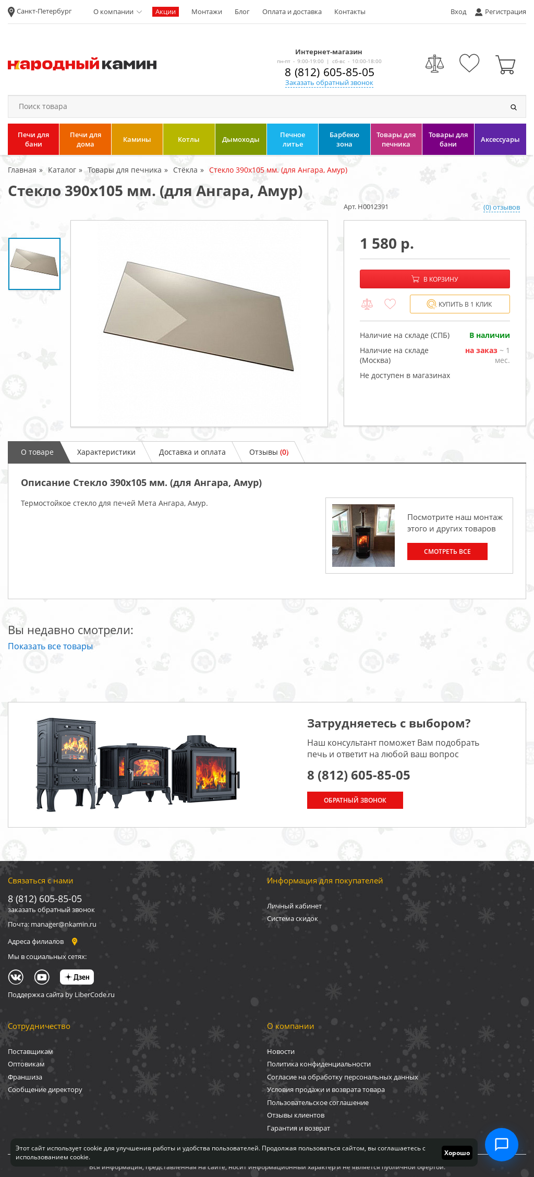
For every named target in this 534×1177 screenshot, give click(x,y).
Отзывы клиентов (295, 1115)
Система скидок (292, 918)
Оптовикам (26, 1064)
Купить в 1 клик (459, 304)
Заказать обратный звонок (329, 82)
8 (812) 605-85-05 (329, 72)
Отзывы (268, 452)
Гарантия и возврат (298, 1128)
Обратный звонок (355, 800)
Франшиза (25, 1077)
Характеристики (106, 452)
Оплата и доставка (292, 11)
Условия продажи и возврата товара (326, 1089)
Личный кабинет (294, 906)
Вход (458, 11)
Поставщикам (30, 1051)
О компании (113, 11)
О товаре (37, 452)
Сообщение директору (45, 1089)
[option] (199, 324)
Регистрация (505, 11)
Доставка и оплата (192, 452)
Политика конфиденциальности (319, 1064)
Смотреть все (447, 551)
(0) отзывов (501, 207)
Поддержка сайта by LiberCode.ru (61, 994)
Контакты (350, 11)
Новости (281, 1051)
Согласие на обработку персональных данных (342, 1077)
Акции (165, 11)
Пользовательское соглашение (318, 1102)
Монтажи (206, 11)
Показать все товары (50, 646)
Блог (242, 11)
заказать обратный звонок (51, 909)
